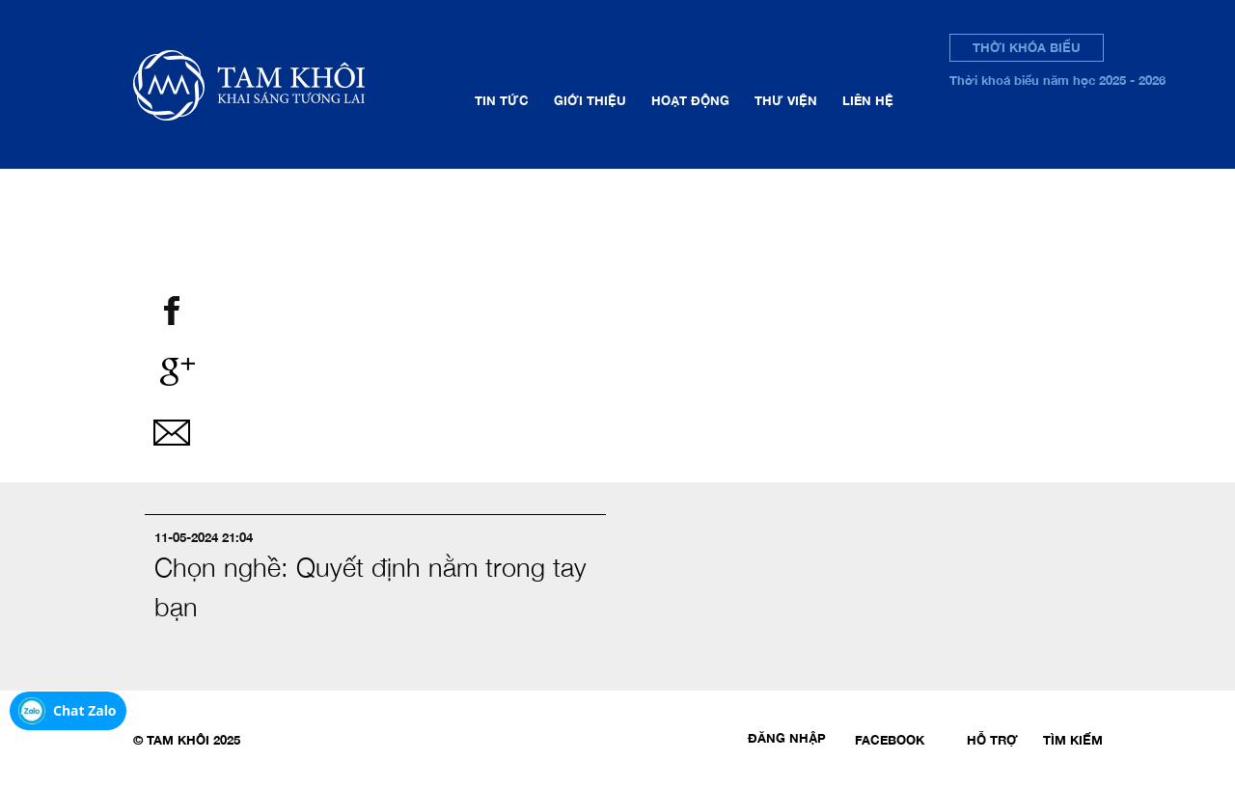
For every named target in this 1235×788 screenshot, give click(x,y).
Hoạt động (690, 100)
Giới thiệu (590, 100)
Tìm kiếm (1073, 739)
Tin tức (502, 100)
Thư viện (786, 100)
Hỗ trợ (992, 739)
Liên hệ (867, 100)
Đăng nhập (787, 738)
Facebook (889, 739)
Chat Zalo (85, 710)
